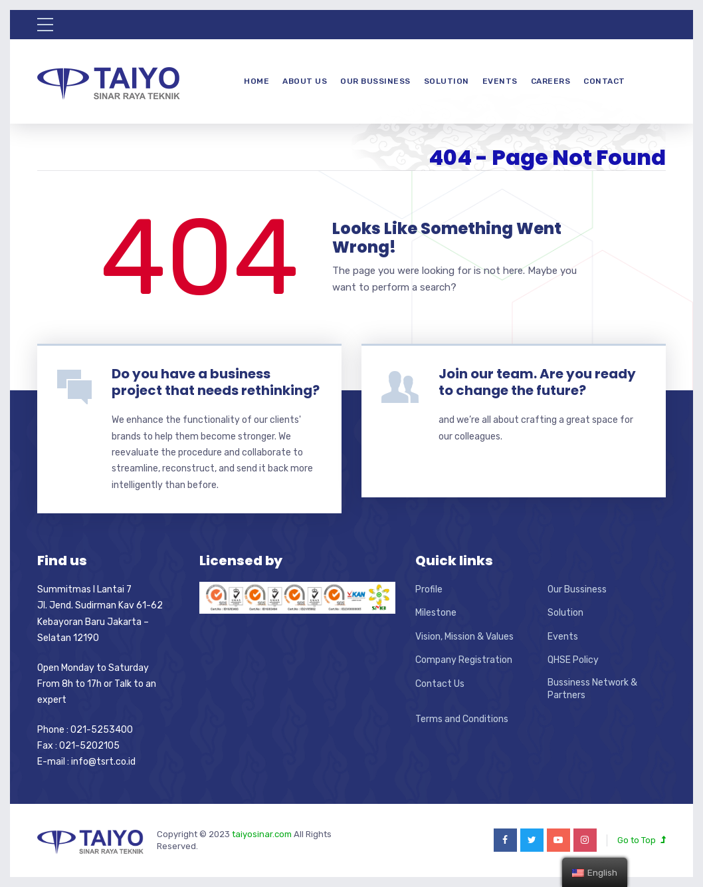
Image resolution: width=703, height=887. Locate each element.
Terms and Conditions (461, 719)
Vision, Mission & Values (464, 636)
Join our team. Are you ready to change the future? (537, 382)
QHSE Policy (573, 660)
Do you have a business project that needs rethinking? (216, 382)
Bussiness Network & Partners (592, 689)
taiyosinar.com (263, 834)
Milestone (435, 612)
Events (500, 81)
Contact (604, 81)
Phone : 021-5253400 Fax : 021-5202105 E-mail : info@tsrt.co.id (86, 746)
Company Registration (463, 660)
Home (256, 81)
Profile (429, 589)
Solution (446, 81)
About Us (304, 81)
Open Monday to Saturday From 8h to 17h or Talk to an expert (96, 684)
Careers (551, 81)
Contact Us (439, 684)
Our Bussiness (375, 81)
